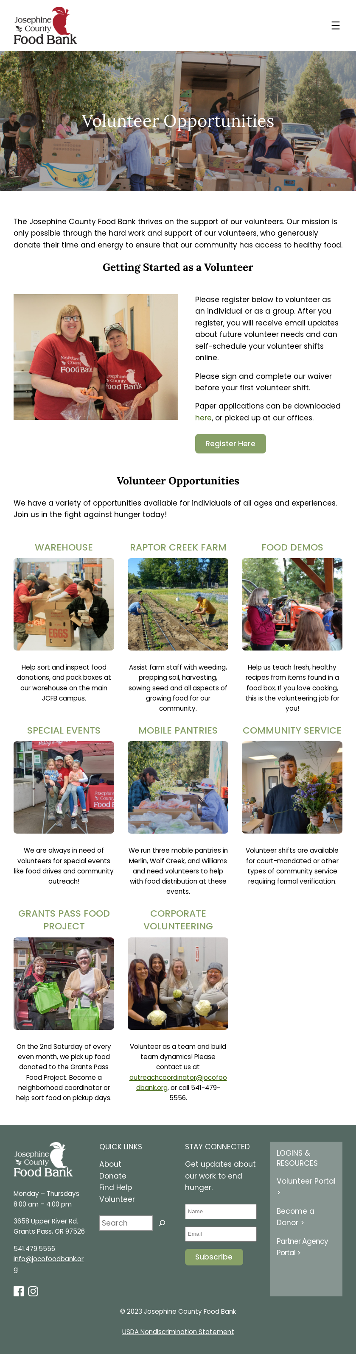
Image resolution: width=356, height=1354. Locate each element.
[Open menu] (335, 25)
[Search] (162, 1223)
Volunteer (117, 1199)
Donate (112, 1176)
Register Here (230, 444)
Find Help (115, 1187)
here (203, 418)
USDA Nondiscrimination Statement (178, 1331)
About (110, 1164)
